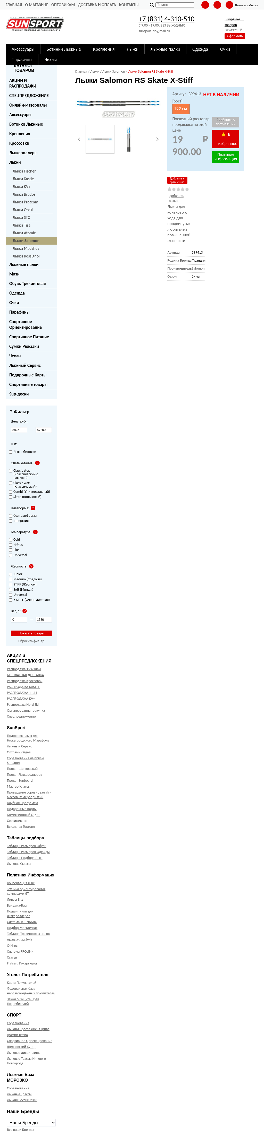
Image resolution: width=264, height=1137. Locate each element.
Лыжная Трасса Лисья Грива (28, 1029)
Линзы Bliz (15, 899)
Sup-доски (19, 394)
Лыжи (15, 162)
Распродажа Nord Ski (23, 704)
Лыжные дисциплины (23, 1052)
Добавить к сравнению (177, 180)
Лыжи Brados (24, 194)
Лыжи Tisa (21, 225)
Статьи (12, 957)
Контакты (129, 4)
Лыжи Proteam (25, 202)
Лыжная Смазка (19, 864)
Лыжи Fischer (24, 171)
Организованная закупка (26, 710)
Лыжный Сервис (25, 365)
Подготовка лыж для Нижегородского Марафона (28, 738)
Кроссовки (19, 143)
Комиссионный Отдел (23, 815)
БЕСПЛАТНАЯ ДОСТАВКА (25, 675)
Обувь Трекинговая (27, 283)
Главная (14, 4)
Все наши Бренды (20, 1129)
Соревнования (18, 1023)
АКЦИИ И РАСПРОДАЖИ (22, 83)
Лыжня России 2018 (22, 1100)
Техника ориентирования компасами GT (26, 891)
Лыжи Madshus (26, 248)
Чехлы (15, 356)
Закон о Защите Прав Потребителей (23, 1001)
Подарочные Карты (27, 375)
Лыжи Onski (23, 209)
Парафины (19, 312)
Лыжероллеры (23, 153)
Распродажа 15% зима (24, 669)
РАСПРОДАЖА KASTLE (23, 687)
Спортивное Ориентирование (25, 324)
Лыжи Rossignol (26, 256)
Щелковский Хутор (21, 1047)
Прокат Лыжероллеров (24, 774)
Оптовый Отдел (19, 752)
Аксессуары (20, 114)
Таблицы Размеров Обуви (26, 846)
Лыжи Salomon (26, 240)
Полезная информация (225, 156)
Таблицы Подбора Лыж (25, 858)
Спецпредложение (21, 716)
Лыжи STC (21, 217)
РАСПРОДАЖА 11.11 (22, 693)
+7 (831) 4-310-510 (166, 18)
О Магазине (36, 4)
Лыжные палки (23, 264)
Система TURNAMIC (22, 922)
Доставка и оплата (97, 4)
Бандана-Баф (17, 905)
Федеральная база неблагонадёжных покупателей (31, 990)
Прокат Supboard (20, 780)
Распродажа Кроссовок (24, 681)
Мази (14, 274)
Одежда (17, 293)
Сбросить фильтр (31, 641)
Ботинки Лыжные (26, 124)
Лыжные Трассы (19, 1094)
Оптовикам (63, 4)
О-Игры (12, 945)
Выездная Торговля (21, 826)
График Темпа (17, 1035)
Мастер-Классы (18, 786)
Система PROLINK (20, 951)
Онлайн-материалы (28, 105)
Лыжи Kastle (23, 178)
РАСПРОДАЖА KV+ (21, 698)
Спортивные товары (28, 384)
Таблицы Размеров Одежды (28, 852)
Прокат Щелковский (22, 768)
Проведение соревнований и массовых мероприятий (29, 794)
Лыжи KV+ (21, 186)
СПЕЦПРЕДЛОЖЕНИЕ (29, 95)
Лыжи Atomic (24, 232)
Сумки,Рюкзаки (24, 346)
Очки (14, 302)
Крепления (19, 133)
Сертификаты (17, 821)
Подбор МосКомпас (22, 928)
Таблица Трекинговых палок (28, 934)
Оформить (235, 36)
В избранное (227, 139)
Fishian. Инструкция (22, 963)
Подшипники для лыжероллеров (20, 913)
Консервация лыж (21, 883)
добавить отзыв (176, 198)
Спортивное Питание (29, 337)
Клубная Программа (22, 803)
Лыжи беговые (22, 452)
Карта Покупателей (21, 982)
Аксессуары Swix (19, 939)
